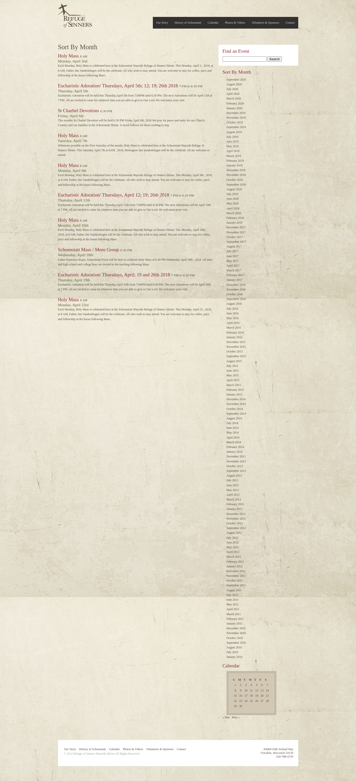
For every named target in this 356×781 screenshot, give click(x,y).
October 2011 (235, 580)
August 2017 (234, 246)
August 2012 (234, 533)
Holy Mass (68, 55)
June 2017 (233, 256)
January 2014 (234, 451)
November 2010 (236, 633)
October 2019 (235, 122)
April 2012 (233, 552)
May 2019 (233, 146)
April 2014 (233, 437)
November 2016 (236, 289)
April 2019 (233, 151)
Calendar (213, 22)
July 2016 (232, 308)
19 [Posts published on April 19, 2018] (256, 695)
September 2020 (236, 79)
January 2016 (234, 337)
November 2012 (236, 518)
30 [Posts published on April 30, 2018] (240, 706)
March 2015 (234, 385)
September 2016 (236, 299)
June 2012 (233, 542)
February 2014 (235, 447)
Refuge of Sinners (75, 14)
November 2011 (236, 576)
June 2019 (233, 141)
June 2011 (233, 599)
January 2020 (234, 108)
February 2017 (235, 275)
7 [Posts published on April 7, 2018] (267, 685)
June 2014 (233, 428)
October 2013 (235, 466)
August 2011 (234, 590)
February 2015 (235, 389)
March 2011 (234, 614)
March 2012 (234, 556)
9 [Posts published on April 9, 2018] (240, 690)
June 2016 (233, 313)
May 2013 (233, 490)
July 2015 (232, 366)
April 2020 (233, 94)
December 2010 (236, 628)
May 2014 (233, 432)
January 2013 (234, 509)
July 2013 (232, 480)
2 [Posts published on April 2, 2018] (240, 685)
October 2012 (235, 523)
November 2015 (236, 346)
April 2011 (233, 609)
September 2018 (236, 184)
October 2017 (235, 237)
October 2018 (235, 180)
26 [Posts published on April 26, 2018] (256, 701)
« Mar (226, 717)
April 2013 (233, 494)
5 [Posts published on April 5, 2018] (256, 685)
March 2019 (234, 156)
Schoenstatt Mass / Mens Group (88, 249)
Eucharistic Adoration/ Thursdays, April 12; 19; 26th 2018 (113, 194)
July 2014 (232, 423)
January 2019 (234, 165)
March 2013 (234, 499)
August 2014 (234, 418)
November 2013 (236, 461)
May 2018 (233, 203)
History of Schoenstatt (188, 22)
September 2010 (236, 642)
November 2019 (236, 117)
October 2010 (235, 638)
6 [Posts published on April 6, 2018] (262, 685)
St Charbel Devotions (78, 110)
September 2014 (236, 413)
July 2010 (232, 652)
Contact (290, 22)
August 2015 (234, 361)
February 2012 (235, 561)
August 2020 (234, 84)
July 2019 (232, 137)
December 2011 (236, 571)
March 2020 (234, 98)
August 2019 (234, 132)
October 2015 (235, 351)
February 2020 (235, 103)
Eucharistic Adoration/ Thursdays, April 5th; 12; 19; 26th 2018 (118, 85)
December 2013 (236, 456)
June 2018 (233, 198)
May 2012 (233, 547)
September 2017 (236, 242)
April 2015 (233, 380)
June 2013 (233, 485)
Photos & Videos (235, 22)
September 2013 (236, 471)
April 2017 (233, 265)
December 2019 (236, 113)
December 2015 (236, 342)
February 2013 (235, 504)
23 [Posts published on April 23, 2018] (240, 701)
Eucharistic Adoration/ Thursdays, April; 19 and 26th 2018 (114, 274)
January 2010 (234, 657)
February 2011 (235, 619)
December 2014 (236, 399)
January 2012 (234, 566)
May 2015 (233, 375)
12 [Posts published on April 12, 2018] (256, 690)
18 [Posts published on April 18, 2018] (251, 695)
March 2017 (234, 270)
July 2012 (232, 537)
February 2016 (235, 332)
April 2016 (233, 323)
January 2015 (234, 394)
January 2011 (234, 623)
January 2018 (234, 222)
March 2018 (234, 213)
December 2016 (236, 285)
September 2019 (236, 127)
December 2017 (236, 227)
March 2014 (234, 442)
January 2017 (234, 280)
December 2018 (236, 170)
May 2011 (233, 604)
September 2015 (236, 356)
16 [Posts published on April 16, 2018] (240, 695)
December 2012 (236, 514)
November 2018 (236, 175)
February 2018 (235, 218)
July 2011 (232, 595)
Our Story (162, 22)
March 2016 (234, 327)
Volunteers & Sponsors (265, 22)
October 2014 (235, 409)
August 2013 (234, 475)
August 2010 (234, 647)
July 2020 (232, 89)
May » (236, 717)
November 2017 (236, 232)
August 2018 (234, 189)
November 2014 (236, 404)
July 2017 (232, 251)
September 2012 (236, 528)
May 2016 (233, 318)
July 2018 (232, 194)
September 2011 (236, 585)
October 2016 (235, 294)
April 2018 (233, 208)
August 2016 (234, 303)
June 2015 (233, 370)
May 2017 (233, 261)
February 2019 (235, 160)
